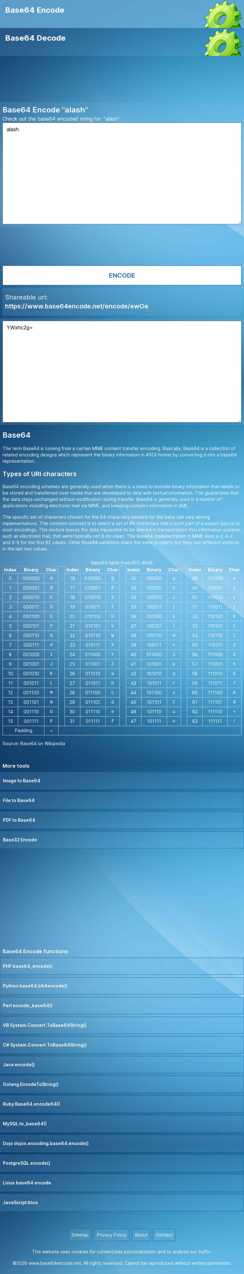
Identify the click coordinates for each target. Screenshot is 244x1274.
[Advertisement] (122, 80)
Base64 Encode (34, 10)
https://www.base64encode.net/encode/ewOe (76, 306)
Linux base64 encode (27, 1182)
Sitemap (80, 1234)
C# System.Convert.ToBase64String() (45, 1045)
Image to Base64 (21, 780)
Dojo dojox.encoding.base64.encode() (46, 1143)
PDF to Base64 (19, 820)
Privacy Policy (111, 1234)
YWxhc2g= (122, 371)
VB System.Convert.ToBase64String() (44, 1025)
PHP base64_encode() (27, 966)
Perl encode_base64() (27, 1005)
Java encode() (19, 1064)
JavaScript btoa (20, 1202)
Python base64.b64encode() (35, 985)
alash (122, 173)
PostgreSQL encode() (26, 1163)
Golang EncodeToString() (30, 1084)
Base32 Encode (20, 839)
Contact (164, 1234)
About (141, 1234)
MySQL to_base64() (25, 1123)
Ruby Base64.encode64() (31, 1104)
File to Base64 (19, 800)
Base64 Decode (35, 38)
